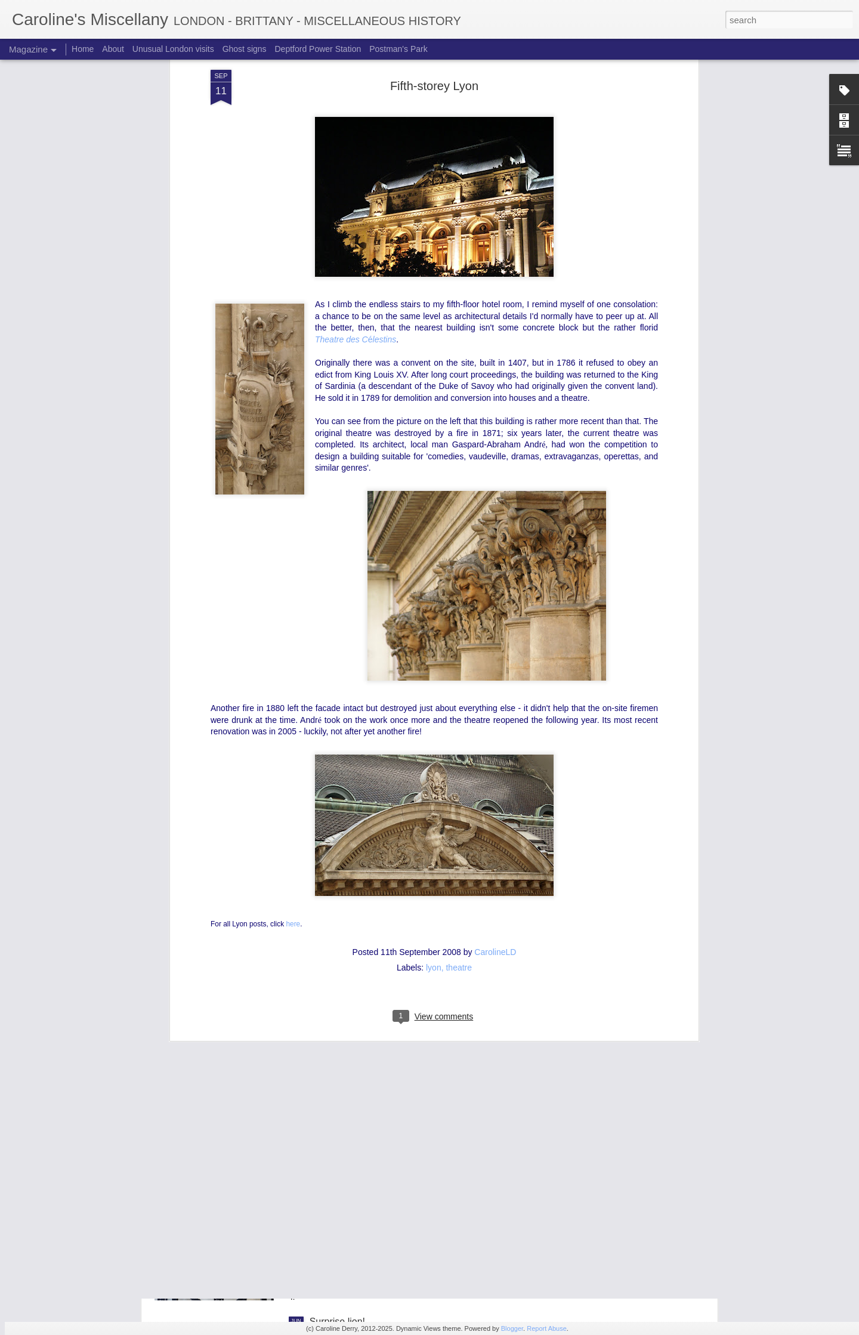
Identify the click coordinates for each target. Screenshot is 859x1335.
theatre (459, 729)
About (113, 49)
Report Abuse (547, 1328)
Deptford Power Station (317, 49)
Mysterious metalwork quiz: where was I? (397, 1186)
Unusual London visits (173, 49)
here (293, 685)
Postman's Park (398, 49)
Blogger (512, 1328)
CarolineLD (495, 713)
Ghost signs (245, 49)
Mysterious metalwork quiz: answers (386, 1051)
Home (83, 49)
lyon (433, 729)
